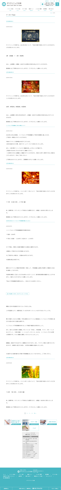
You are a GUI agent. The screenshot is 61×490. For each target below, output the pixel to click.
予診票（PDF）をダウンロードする (17, 293)
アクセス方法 (17, 10)
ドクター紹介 (24, 10)
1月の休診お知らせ (9, 21)
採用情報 (45, 10)
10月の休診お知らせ (10, 357)
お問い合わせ (51, 10)
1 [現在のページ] (25, 413)
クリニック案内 (10, 10)
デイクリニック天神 (12, 4)
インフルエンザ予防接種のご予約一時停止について (15, 125)
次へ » (35, 413)
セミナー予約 (52, 1)
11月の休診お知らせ (10, 163)
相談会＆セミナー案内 (38, 476)
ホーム (4, 474)
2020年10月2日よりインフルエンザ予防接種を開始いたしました (18, 220)
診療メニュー (31, 10)
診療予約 (47, 1)
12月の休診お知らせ (10, 72)
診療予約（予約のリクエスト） (9, 476)
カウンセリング (49, 476)
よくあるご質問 (39, 10)
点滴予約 (20, 476)
